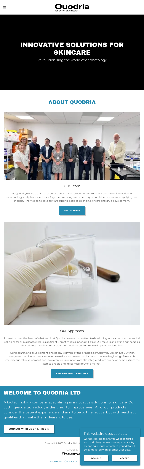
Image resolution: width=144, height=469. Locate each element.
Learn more (72, 210)
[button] (11, 7)
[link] (72, 7)
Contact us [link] (71, 461)
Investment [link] (55, 461)
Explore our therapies (72, 373)
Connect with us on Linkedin (28, 429)
